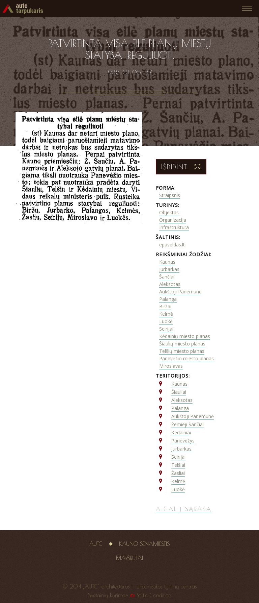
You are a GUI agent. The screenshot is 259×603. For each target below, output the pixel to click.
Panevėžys (183, 440)
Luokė (166, 321)
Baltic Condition (154, 595)
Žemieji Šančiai (187, 424)
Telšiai (178, 465)
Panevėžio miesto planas (186, 358)
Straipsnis (169, 195)
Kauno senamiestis (144, 544)
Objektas (169, 212)
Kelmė (166, 314)
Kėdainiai (181, 432)
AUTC (96, 544)
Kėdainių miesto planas (184, 336)
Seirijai (166, 328)
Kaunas (167, 262)
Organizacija (172, 220)
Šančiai (166, 276)
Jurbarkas (169, 269)
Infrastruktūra (174, 227)
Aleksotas (169, 284)
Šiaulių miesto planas (182, 343)
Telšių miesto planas (181, 351)
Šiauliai (178, 392)
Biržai (165, 306)
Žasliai (178, 473)
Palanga (168, 299)
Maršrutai (129, 558)
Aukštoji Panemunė (180, 291)
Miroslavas (171, 366)
